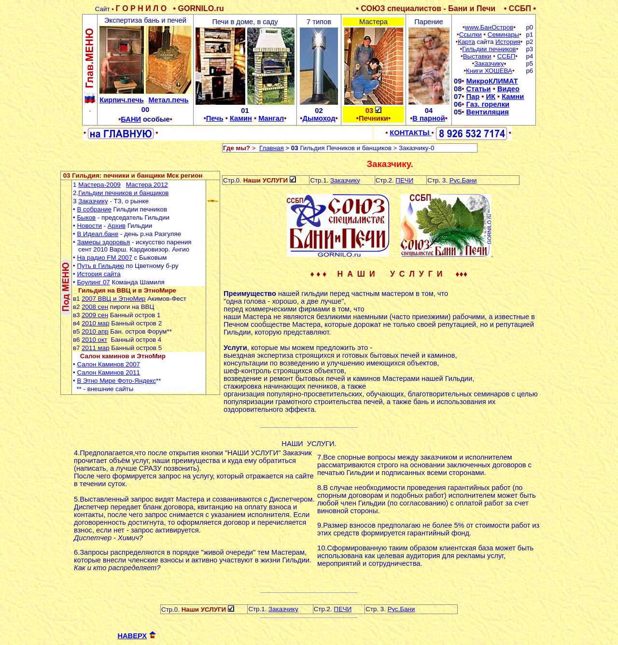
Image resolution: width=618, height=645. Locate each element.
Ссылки (470, 34)
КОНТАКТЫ (410, 133)
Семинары (503, 34)
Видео (508, 89)
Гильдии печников (489, 49)
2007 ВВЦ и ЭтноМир (113, 298)
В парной (428, 118)
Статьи (478, 89)
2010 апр (95, 331)
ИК (490, 96)
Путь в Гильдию (100, 265)
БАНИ (131, 119)
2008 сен (95, 306)
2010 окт (94, 339)
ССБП (506, 56)
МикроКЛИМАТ (492, 81)
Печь (215, 118)
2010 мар (95, 323)
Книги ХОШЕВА (489, 70)
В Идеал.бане (97, 234)
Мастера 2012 (147, 184)
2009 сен (95, 315)
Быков (86, 217)
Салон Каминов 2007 (108, 364)
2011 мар (95, 347)
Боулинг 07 (93, 282)
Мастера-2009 (99, 184)
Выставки (477, 56)
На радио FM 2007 (104, 257)
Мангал (271, 118)
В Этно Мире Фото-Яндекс (116, 380)
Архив (117, 225)
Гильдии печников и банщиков (123, 192)
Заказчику (489, 63)
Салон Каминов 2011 (108, 372)
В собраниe (94, 209)
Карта (466, 41)
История (507, 41)
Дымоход (318, 118)
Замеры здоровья (103, 242)
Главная (271, 148)
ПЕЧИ (404, 180)
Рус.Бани (463, 180)
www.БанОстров (489, 27)
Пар (473, 96)
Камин (241, 118)
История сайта (98, 274)
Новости (89, 225)
